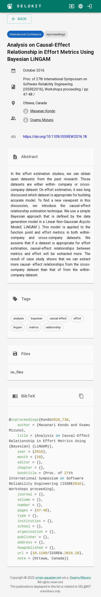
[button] (18, 318)
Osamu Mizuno (80, 577)
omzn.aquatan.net (48, 577)
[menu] (9, 6)
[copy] (81, 396)
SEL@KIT (29, 6)
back (18, 18)
